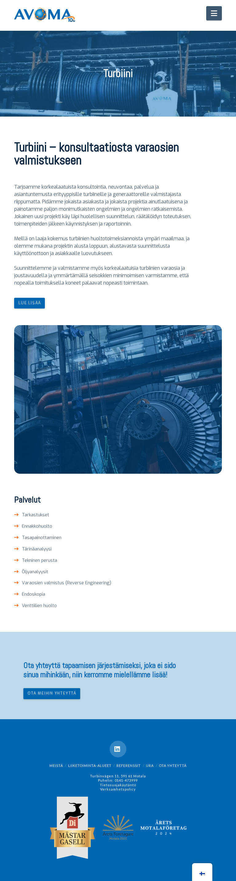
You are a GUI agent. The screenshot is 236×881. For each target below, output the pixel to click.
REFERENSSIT (128, 765)
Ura (150, 765)
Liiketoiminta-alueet (90, 765)
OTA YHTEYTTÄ (173, 765)
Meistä (56, 765)
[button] (214, 13)
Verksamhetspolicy (118, 789)
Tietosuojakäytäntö (118, 785)
